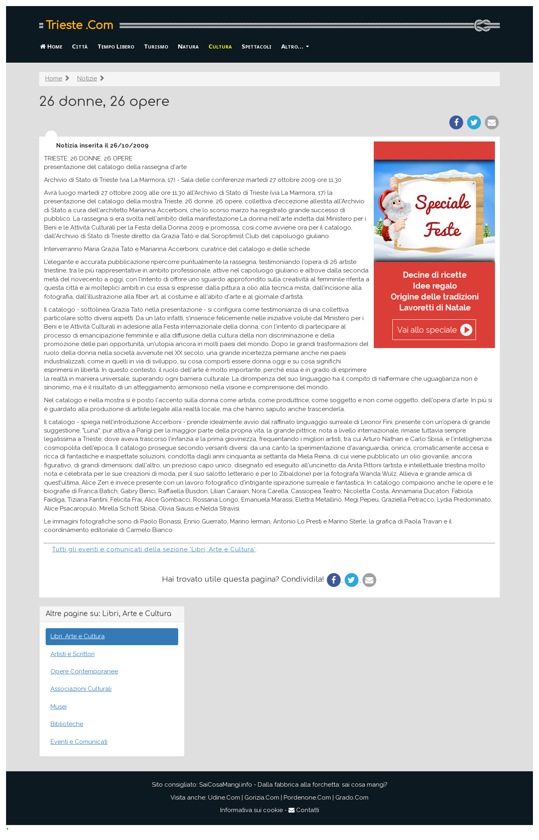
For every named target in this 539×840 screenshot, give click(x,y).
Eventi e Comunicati (79, 741)
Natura (188, 46)
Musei (59, 706)
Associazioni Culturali (81, 688)
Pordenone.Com (307, 797)
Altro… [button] (295, 46)
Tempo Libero (115, 46)
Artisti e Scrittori (73, 654)
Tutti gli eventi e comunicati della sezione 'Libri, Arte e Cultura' (153, 549)
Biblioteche (67, 724)
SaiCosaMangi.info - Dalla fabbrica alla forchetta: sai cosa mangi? (293, 784)
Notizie (87, 78)
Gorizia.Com (261, 797)
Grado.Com (351, 797)
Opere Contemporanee (84, 671)
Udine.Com (224, 797)
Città (80, 46)
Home (51, 46)
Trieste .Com (79, 25)
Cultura (220, 46)
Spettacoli (257, 46)
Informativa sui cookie (251, 810)
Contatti (303, 810)
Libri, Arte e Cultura (78, 636)
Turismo (156, 46)
